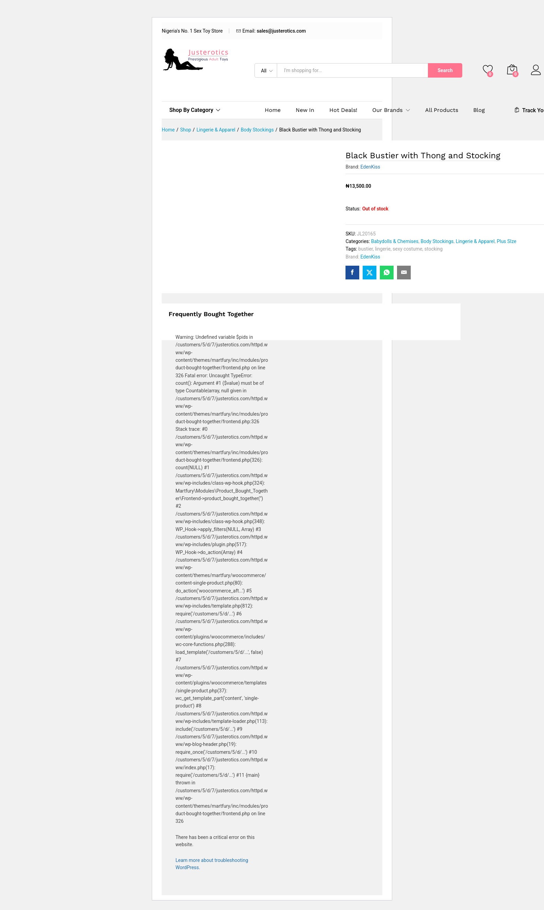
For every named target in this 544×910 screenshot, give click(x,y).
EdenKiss (371, 167)
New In (305, 110)
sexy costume (407, 249)
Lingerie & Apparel (475, 241)
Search (445, 70)
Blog (479, 110)
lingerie (382, 249)
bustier (365, 249)
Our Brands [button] (387, 110)
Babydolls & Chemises (394, 241)
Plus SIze (506, 241)
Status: (352, 208)
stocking (433, 249)
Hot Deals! (343, 110)
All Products (441, 110)
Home (273, 110)
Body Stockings (437, 241)
